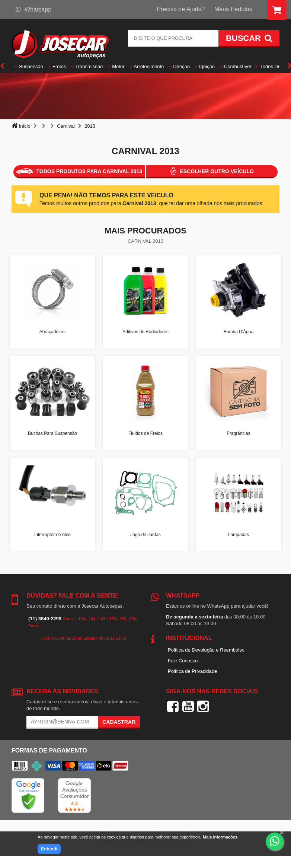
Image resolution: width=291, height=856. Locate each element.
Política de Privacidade (192, 671)
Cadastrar (118, 722)
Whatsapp (33, 9)
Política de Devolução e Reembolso (206, 650)
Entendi (49, 849)
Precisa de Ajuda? (181, 9)
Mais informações (220, 837)
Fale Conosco (183, 661)
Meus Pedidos (233, 9)
